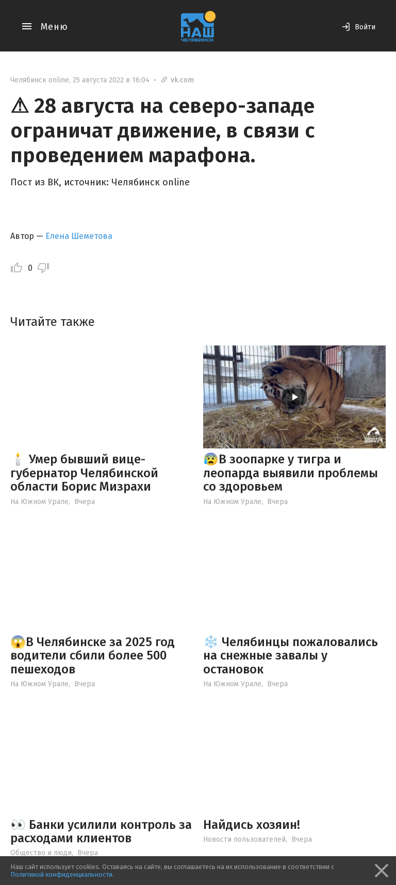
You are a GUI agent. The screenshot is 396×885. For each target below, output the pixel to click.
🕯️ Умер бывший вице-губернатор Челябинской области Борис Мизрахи (84, 473)
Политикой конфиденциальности (61, 874)
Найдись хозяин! (251, 825)
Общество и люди (41, 852)
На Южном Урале (39, 501)
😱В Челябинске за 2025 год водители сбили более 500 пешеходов (92, 655)
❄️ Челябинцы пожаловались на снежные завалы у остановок (290, 655)
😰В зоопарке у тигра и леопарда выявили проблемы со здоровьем (290, 473)
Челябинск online (39, 80)
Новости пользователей (244, 839)
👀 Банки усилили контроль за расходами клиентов (101, 831)
